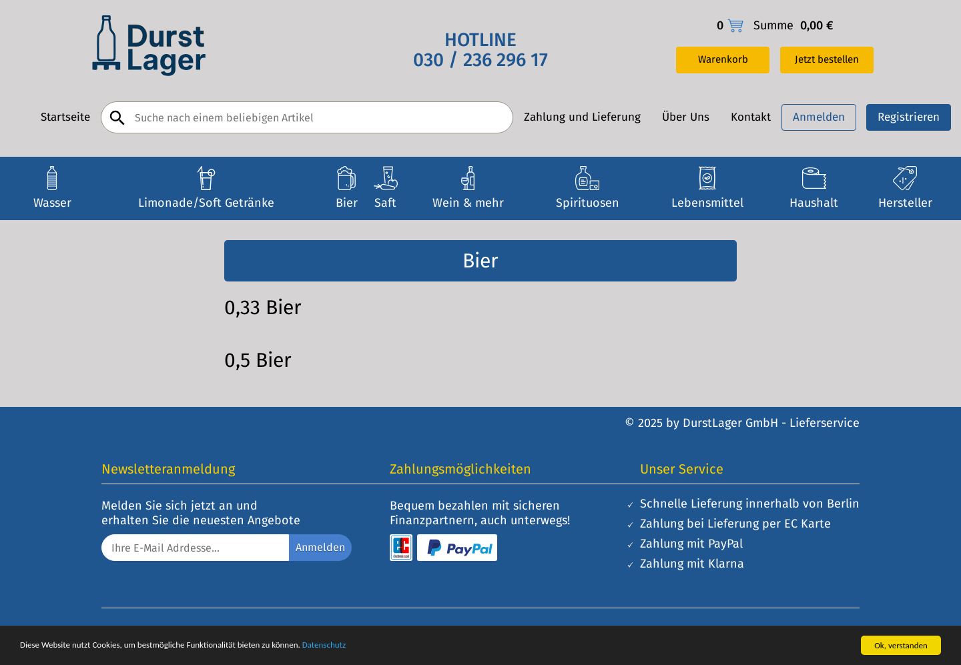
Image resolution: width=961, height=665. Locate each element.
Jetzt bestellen (827, 59)
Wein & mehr (468, 202)
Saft (385, 202)
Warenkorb (723, 59)
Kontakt (751, 117)
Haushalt (813, 202)
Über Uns (685, 117)
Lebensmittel (707, 202)
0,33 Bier (263, 307)
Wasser (52, 202)
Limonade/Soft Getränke (206, 202)
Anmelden (819, 117)
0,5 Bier (258, 360)
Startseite (65, 117)
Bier (347, 202)
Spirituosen (587, 202)
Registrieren (909, 117)
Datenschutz (324, 645)
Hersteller (905, 202)
